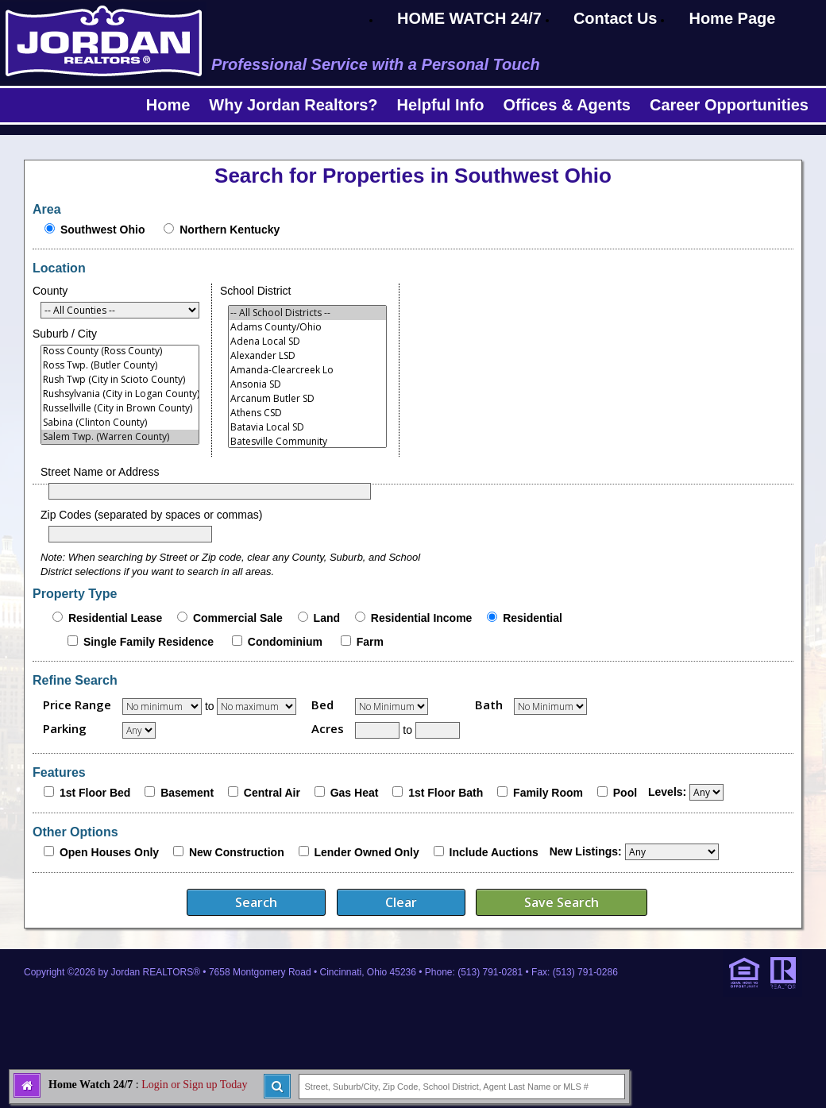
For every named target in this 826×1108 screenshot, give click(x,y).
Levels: (667, 792)
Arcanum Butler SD (307, 399)
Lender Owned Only (366, 852)
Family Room (548, 792)
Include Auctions (494, 852)
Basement (187, 792)
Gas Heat (354, 792)
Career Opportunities (729, 105)
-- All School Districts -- (307, 313)
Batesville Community (307, 441)
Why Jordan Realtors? (293, 105)
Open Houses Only (109, 852)
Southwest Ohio (102, 229)
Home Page (732, 18)
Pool (625, 792)
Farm (370, 641)
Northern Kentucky (229, 229)
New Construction (236, 852)
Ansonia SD (307, 384)
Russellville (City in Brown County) (120, 408)
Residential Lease (115, 618)
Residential (532, 618)
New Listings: (586, 851)
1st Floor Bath (445, 792)
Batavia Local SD (307, 427)
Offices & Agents (567, 105)
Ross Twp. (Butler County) (120, 365)
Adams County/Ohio (307, 327)
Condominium (285, 641)
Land (327, 618)
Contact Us (615, 18)
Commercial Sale (238, 618)
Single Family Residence (148, 641)
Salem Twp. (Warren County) (120, 437)
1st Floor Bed (95, 792)
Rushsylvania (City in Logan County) (120, 394)
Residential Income (422, 618)
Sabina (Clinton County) (120, 422)
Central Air (272, 792)
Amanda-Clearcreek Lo (307, 370)
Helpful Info (440, 105)
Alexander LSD (307, 356)
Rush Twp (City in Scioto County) (120, 380)
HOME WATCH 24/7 (469, 18)
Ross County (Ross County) (120, 351)
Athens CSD (307, 413)
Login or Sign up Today (194, 1085)
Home (168, 105)
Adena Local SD (307, 341)
